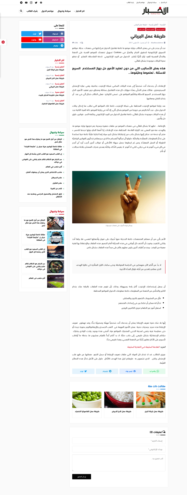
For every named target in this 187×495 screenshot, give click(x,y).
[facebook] (41, 2)
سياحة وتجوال (151, 2)
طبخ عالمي (141, 29)
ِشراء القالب (130, 2)
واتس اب (154, 371)
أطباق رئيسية (161, 29)
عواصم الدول (140, 2)
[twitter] (36, 2)
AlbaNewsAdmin (157, 42)
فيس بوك (131, 371)
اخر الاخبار (164, 2)
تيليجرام (107, 371)
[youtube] (26, 2)
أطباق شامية (151, 29)
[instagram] (31, 2)
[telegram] (21, 2)
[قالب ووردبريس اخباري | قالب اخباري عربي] (155, 10)
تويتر (83, 371)
